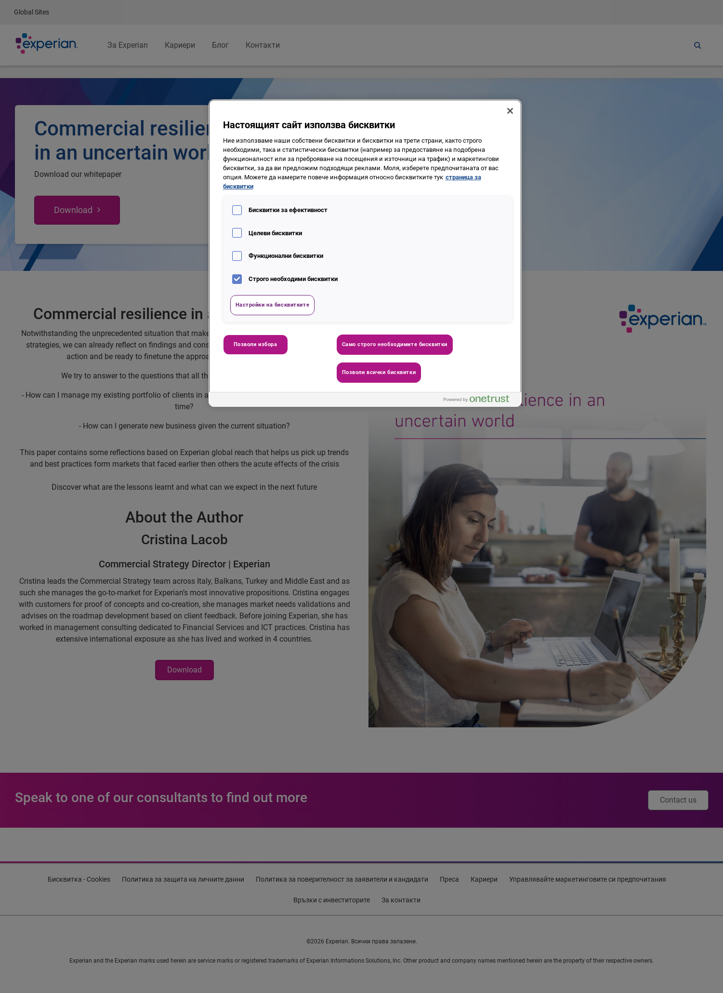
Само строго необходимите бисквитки (394, 344)
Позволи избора (255, 344)
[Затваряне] (510, 110)
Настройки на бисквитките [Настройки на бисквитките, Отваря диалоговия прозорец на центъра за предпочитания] (273, 304)
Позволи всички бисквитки (379, 372)
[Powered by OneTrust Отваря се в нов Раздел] (480, 401)
